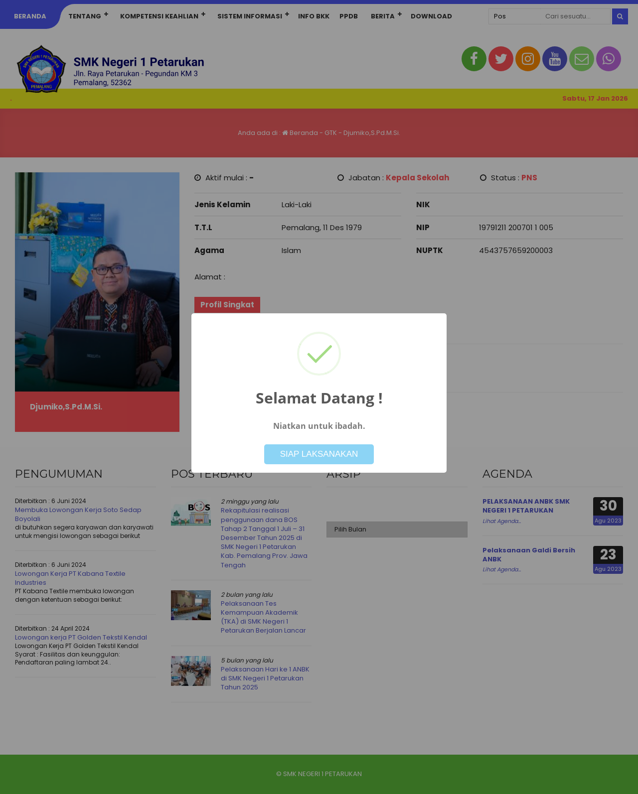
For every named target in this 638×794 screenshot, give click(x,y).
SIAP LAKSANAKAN (319, 454)
